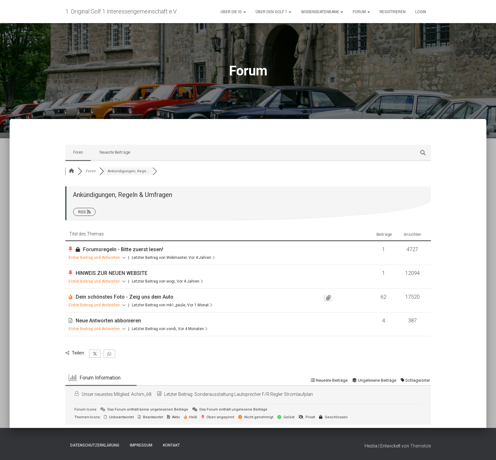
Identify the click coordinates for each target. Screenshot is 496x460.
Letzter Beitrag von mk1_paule (172, 305)
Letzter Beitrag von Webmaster (173, 257)
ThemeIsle (420, 445)
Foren (78, 152)
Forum (361, 12)
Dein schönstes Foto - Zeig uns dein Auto (124, 297)
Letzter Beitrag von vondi (169, 329)
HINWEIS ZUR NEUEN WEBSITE (111, 273)
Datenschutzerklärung (94, 445)
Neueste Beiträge (114, 152)
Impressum (141, 445)
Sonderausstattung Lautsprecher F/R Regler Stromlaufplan (253, 394)
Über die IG (233, 12)
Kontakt (171, 445)
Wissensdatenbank (322, 12)
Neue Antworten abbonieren (108, 321)
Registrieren (393, 12)
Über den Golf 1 (273, 12)
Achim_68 (141, 394)
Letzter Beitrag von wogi (167, 281)
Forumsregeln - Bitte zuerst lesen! (123, 249)
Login (420, 12)
